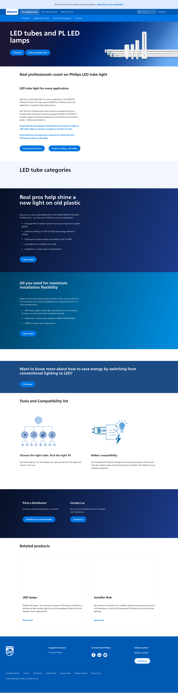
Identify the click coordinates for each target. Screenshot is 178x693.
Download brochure (32, 148)
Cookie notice (51, 673)
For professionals (30, 11)
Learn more (28, 260)
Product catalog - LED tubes (64, 148)
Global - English (141, 652)
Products (26, 18)
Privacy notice (65, 673)
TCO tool (17, 52)
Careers (26, 673)
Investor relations (12, 673)
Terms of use (96, 673)
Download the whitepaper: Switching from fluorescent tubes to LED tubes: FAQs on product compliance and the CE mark (49, 128)
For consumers (49, 11)
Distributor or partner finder (39, 519)
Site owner (37, 673)
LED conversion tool (38, 52)
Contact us (78, 519)
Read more (28, 620)
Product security (81, 673)
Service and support (62, 18)
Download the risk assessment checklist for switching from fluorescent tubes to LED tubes (47, 137)
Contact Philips (55, 652)
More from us (67, 11)
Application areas (41, 18)
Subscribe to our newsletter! (110, 4)
